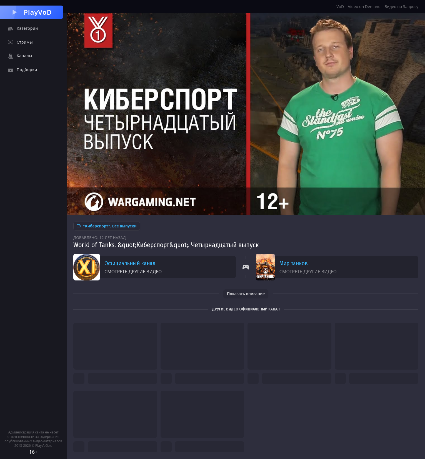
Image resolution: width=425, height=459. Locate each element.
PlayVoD (31, 12)
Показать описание (246, 293)
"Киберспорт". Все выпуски (107, 226)
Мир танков (293, 263)
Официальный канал (129, 263)
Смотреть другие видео (133, 272)
